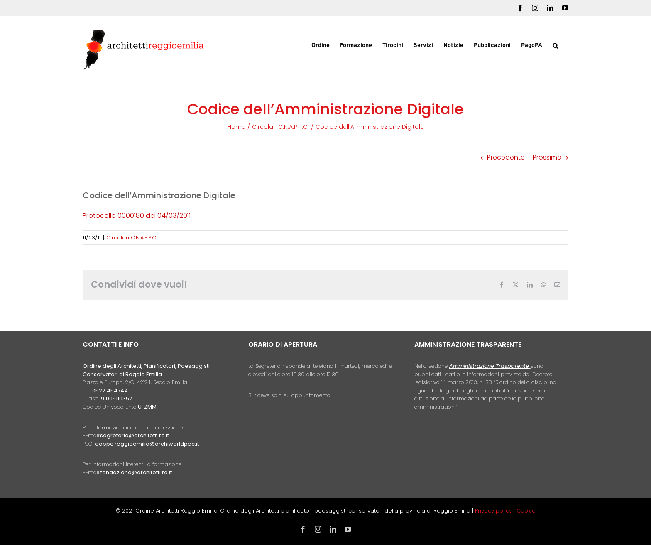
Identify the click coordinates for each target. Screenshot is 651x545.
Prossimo (547, 157)
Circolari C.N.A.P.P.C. (131, 238)
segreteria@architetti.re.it (134, 435)
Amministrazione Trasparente (489, 366)
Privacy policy (494, 511)
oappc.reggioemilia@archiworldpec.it (147, 444)
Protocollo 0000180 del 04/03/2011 (137, 215)
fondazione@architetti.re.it (136, 472)
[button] (555, 45)
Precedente (506, 157)
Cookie (526, 511)
